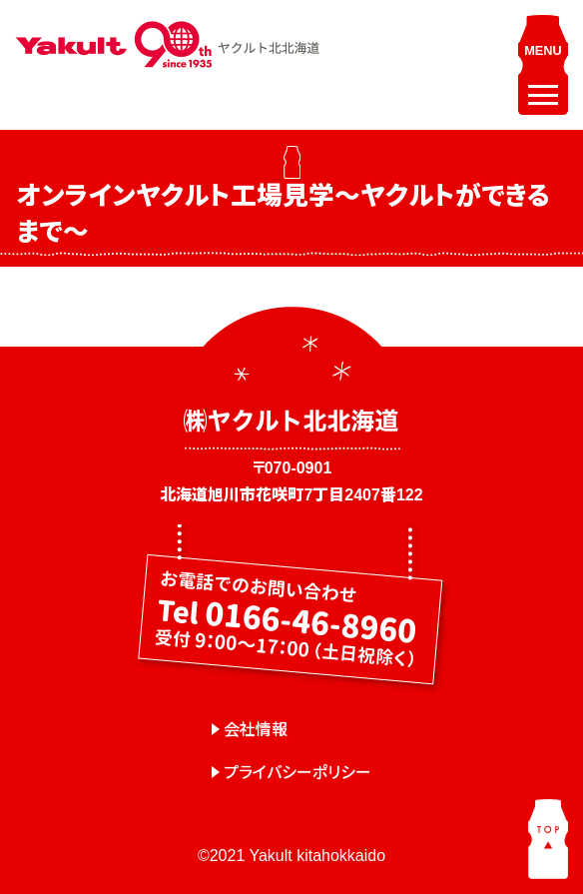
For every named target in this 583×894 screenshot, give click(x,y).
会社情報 (256, 729)
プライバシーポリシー (297, 772)
